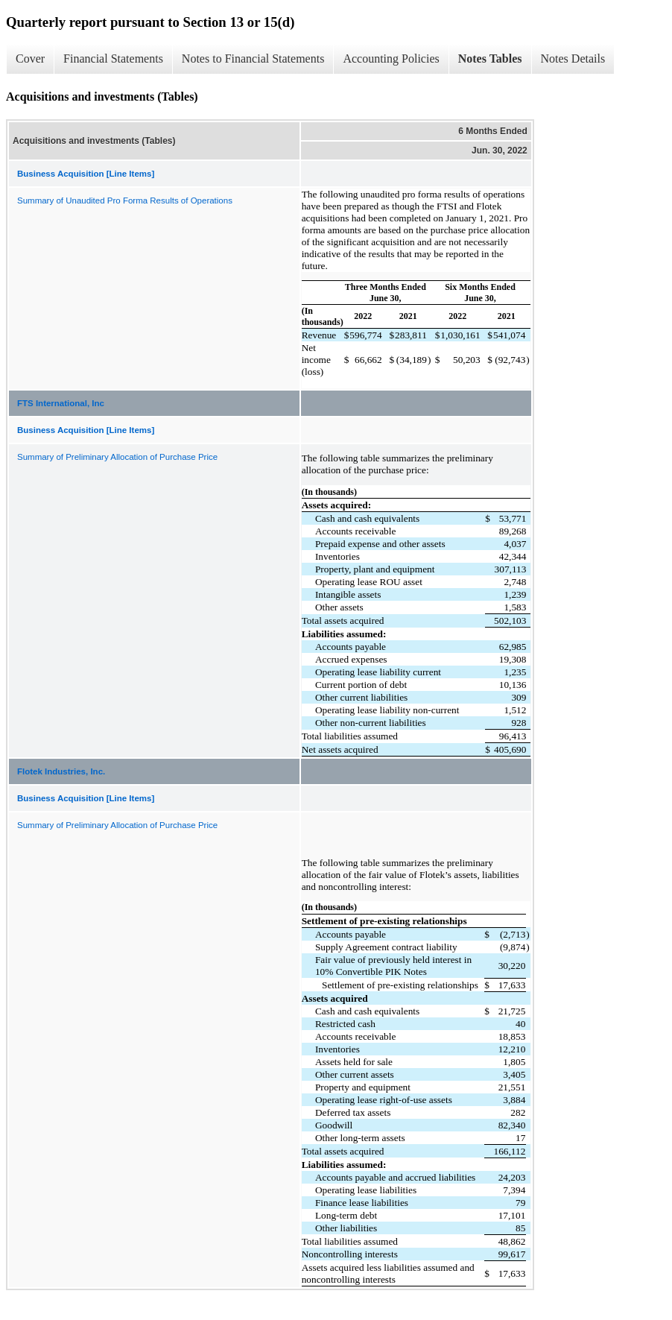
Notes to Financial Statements (253, 58)
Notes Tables (490, 58)
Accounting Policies (391, 58)
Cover (30, 58)
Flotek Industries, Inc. (61, 771)
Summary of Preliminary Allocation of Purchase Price (117, 456)
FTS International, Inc (60, 403)
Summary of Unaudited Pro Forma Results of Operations (124, 200)
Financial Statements (113, 58)
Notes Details (573, 58)
